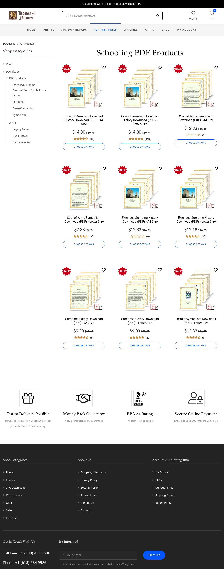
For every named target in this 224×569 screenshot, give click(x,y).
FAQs (158, 480)
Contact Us (87, 502)
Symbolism (19, 115)
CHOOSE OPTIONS (84, 146)
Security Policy (89, 487)
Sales (9, 510)
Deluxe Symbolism (23, 108)
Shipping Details (164, 495)
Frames (10, 480)
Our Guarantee (164, 487)
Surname (18, 101)
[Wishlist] (103, 67)
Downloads (9, 43)
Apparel (131, 29)
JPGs (12, 122)
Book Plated (20, 135)
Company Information (94, 472)
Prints (49, 29)
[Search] (158, 16)
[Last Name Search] (112, 15)
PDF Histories (105, 29)
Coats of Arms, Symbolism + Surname (29, 93)
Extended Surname (24, 85)
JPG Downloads (74, 29)
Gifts (149, 29)
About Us (86, 510)
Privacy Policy (89, 480)
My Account (187, 29)
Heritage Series (22, 142)
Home (31, 29)
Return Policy (163, 502)
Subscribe (154, 555)
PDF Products (26, 43)
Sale (165, 29)
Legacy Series (21, 129)
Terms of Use (88, 495)
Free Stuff (12, 518)
